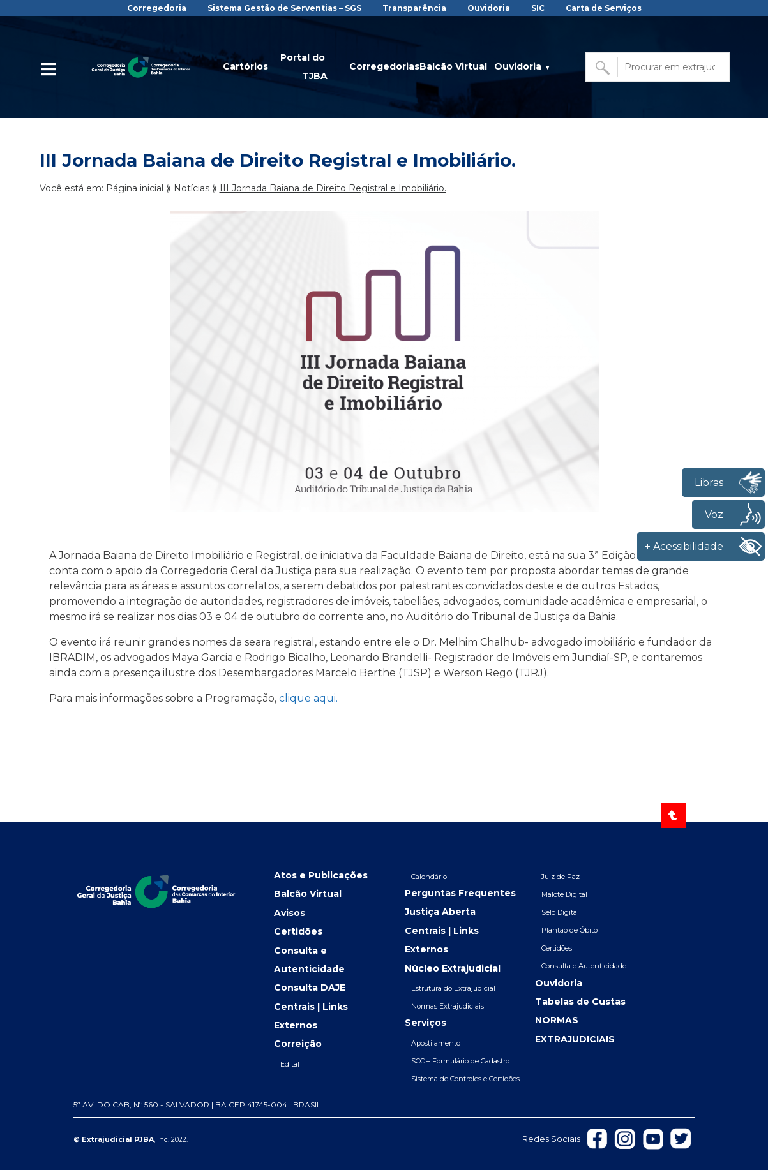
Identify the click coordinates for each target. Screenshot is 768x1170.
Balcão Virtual (453, 66)
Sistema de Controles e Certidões (465, 1078)
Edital (289, 1064)
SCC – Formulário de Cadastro (460, 1060)
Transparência (414, 8)
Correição (298, 1043)
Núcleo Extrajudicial (453, 968)
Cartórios (245, 66)
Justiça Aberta (440, 911)
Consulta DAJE (309, 987)
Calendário (429, 876)
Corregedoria (156, 8)
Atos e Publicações (321, 875)
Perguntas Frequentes (460, 893)
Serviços (425, 1022)
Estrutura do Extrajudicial (453, 988)
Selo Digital (560, 912)
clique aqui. (308, 698)
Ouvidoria (488, 8)
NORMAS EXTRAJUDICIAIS (575, 1029)
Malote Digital (564, 894)
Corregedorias (384, 66)
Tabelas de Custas (580, 1001)
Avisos (289, 913)
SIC (538, 8)
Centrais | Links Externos (311, 1016)
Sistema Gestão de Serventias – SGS (284, 8)
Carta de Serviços (604, 8)
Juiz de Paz (560, 876)
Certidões (298, 931)
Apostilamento (435, 1043)
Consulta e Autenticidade (309, 960)
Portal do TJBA (304, 67)
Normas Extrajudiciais (447, 1006)
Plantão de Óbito (569, 930)
